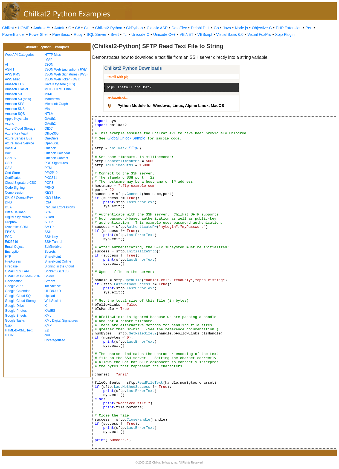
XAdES (50, 311)
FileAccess (13, 261)
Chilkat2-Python (108, 28)
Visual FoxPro (259, 34)
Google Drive (14, 306)
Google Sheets (16, 315)
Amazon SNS (15, 109)
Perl (309, 28)
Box (8, 153)
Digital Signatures (18, 217)
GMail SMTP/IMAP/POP (22, 276)
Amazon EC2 (14, 84)
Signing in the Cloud (59, 266)
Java (227, 28)
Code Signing (15, 188)
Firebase (11, 266)
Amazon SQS (15, 114)
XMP (48, 325)
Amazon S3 (13, 94)
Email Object (14, 247)
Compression (14, 192)
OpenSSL (52, 143)
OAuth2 (50, 124)
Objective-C (262, 28)
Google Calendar (17, 291)
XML (48, 315)
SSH (48, 232)
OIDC (49, 128)
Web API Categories (19, 55)
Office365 (52, 133)
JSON (49, 64)
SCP (48, 212)
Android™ (41, 28)
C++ (87, 28)
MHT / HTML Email (58, 89)
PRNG (49, 188)
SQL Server (97, 34)
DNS (8, 202)
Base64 (10, 148)
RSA (48, 202)
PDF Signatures (56, 163)
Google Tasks (15, 320)
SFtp (133, 148)
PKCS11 (51, 178)
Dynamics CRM (16, 227)
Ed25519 (11, 242)
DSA (8, 207)
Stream (50, 281)
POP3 (49, 183)
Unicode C (140, 34)
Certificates (13, 178)
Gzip (8, 325)
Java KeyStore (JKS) (60, 84)
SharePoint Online (58, 261)
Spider (49, 276)
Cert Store (12, 173)
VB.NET (186, 34)
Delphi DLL (200, 28)
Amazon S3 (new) (18, 99)
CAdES (10, 158)
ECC (8, 237)
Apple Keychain (16, 119)
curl (47, 335)
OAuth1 (50, 119)
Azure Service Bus (18, 138)
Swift (115, 34)
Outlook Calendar (57, 153)
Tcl (125, 34)
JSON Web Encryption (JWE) (66, 69)
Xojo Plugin (285, 34)
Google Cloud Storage (21, 301)
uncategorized (55, 340)
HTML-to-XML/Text (19, 330)
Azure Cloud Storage (20, 128)
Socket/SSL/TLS (57, 271)
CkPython (134, 28)
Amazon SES (14, 104)
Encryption (13, 252)
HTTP (9, 335)
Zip (47, 330)
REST (49, 192)
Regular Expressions (60, 207)
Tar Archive (53, 286)
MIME (49, 94)
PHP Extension (289, 28)
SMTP (49, 227)
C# (77, 28)
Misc (48, 109)
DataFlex (179, 28)
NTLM (49, 114)
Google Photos (16, 311)
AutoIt (59, 28)
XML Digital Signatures (61, 320)
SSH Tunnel (53, 242)
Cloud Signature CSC (20, 183)
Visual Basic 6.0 (229, 34)
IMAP (49, 60)
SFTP (49, 222)
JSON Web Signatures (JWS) (66, 74)
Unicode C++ (164, 34)
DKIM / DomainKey (19, 197)
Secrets (50, 252)
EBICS (10, 232)
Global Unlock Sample (127, 138)
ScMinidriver (54, 247)
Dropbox (11, 222)
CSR (8, 163)
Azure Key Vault (16, 133)
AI (6, 64)
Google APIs (14, 286)
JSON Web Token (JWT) (62, 79)
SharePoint (53, 256)
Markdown (52, 99)
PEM (48, 168)
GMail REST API (17, 271)
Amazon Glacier (16, 89)
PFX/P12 (51, 173)
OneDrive (52, 138)
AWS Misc (12, 79)
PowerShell (38, 34)
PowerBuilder (13, 34)
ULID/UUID (53, 291)
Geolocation (13, 281)
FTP (8, 256)
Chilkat (8, 28)
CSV (8, 168)
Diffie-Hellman (15, 212)
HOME (23, 28)
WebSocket (53, 301)
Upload (50, 296)
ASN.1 (10, 69)
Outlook (50, 148)
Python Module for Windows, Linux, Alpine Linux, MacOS (170, 105)
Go (216, 28)
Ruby (78, 34)
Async (9, 124)
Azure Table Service (19, 143)
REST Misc (53, 197)
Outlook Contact (56, 158)
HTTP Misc (53, 55)
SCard (49, 217)
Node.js (241, 28)
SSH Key (51, 237)
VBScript (204, 34)
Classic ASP (157, 28)
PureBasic (61, 34)
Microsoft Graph (56, 104)
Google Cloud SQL (19, 296)
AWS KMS (12, 74)
